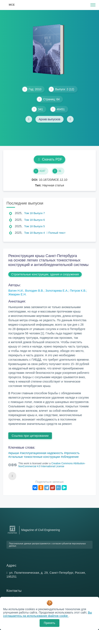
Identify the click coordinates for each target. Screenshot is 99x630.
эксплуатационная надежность (42, 453)
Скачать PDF (49, 159)
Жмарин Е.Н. (17, 294)
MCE (12, 4)
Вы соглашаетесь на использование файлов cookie (47, 614)
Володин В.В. (34, 290)
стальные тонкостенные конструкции (35, 456)
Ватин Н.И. (16, 290)
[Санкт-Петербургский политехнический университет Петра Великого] (12, 534)
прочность (72, 453)
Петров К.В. (78, 290)
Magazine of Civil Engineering (40, 530)
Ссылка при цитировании (30, 435)
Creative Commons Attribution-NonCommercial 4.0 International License (51, 465)
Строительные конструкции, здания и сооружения (45, 274)
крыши (14, 453)
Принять (49, 623)
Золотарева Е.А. (56, 290)
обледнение (71, 456)
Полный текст (56, 232)
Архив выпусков (49, 119)
